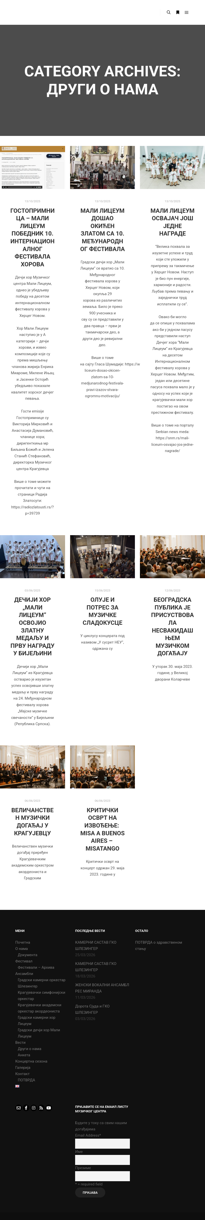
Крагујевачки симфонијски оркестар (41, 995)
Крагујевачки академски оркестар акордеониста (40, 1008)
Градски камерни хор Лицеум (37, 1020)
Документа (27, 955)
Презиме (83, 1168)
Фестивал (24, 961)
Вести (20, 1042)
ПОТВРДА (26, 1080)
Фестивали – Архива (36, 967)
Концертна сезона (31, 1061)
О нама (21, 948)
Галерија (22, 1067)
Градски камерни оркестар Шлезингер (42, 983)
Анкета (24, 1055)
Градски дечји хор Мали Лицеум (39, 1033)
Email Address (88, 1135)
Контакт (22, 1074)
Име (79, 1151)
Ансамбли (24, 973)
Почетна (22, 942)
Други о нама (29, 1049)
